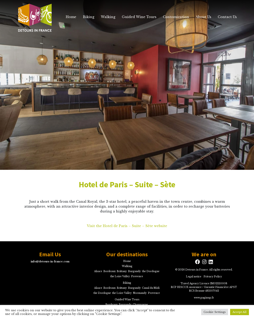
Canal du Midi (150, 287)
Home (71, 17)
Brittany (122, 271)
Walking (108, 17)
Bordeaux (109, 271)
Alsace (98, 271)
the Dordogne (150, 271)
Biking (88, 17)
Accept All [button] (240, 312)
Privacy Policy (213, 276)
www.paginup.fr (204, 297)
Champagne (140, 304)
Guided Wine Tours (139, 17)
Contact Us (227, 17)
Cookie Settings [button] (215, 312)
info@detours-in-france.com (50, 261)
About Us (203, 17)
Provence (137, 276)
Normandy (140, 292)
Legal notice (193, 276)
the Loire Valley (120, 276)
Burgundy (134, 271)
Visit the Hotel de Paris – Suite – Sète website (127, 226)
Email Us (50, 254)
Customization (176, 17)
